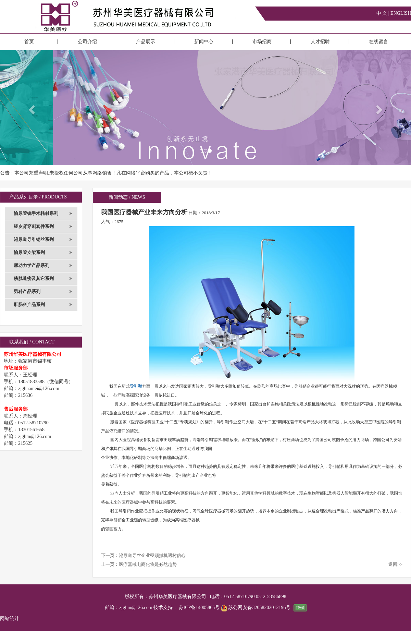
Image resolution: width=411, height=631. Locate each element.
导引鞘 (136, 386)
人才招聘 (320, 41)
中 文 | (383, 13)
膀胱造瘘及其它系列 (43, 278)
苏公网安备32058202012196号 (256, 607)
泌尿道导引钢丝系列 (43, 239)
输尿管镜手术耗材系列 (43, 213)
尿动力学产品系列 (43, 265)
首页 (29, 41)
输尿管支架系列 (43, 252)
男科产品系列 (43, 292)
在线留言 (378, 41)
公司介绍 (87, 41)
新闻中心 (203, 41)
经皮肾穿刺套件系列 (43, 226)
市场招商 (262, 41)
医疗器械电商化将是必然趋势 (148, 564)
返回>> (395, 564)
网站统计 (9, 618)
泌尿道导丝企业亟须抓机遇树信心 (152, 555)
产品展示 (145, 41)
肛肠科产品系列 (43, 305)
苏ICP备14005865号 (199, 607)
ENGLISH (400, 13)
